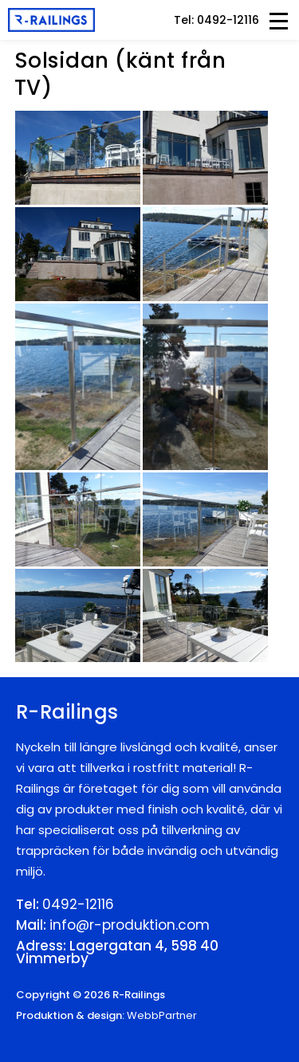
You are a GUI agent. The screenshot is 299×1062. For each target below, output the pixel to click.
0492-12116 (78, 904)
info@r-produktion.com (129, 925)
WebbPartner (162, 1015)
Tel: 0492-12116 (216, 20)
